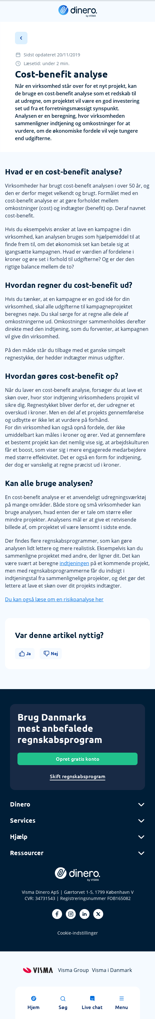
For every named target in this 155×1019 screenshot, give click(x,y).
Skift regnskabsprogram (77, 776)
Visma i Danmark (112, 970)
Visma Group (73, 970)
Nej (50, 653)
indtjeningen (74, 563)
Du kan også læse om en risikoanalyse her (54, 599)
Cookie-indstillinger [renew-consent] (77, 933)
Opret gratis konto (77, 759)
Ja (25, 653)
